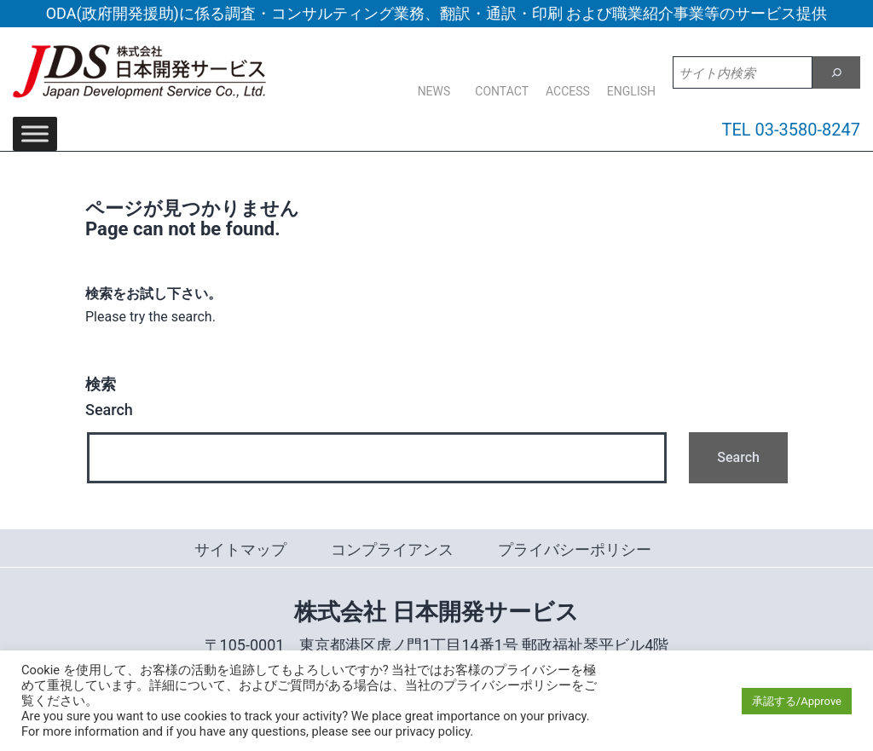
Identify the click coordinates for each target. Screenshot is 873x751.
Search (109, 397)
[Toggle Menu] (35, 133)
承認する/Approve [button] (796, 701)
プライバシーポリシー (574, 549)
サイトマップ (240, 549)
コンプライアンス (392, 549)
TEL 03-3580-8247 (791, 129)
